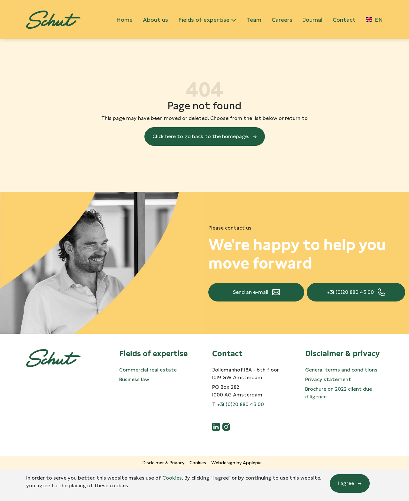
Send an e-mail (250, 292)
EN (374, 19)
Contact (344, 19)
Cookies (197, 462)
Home (124, 19)
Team (253, 19)
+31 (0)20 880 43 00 (350, 292)
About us (155, 19)
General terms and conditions (341, 370)
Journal (312, 19)
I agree (346, 483)
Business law (134, 379)
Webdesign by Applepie (236, 462)
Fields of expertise (203, 19)
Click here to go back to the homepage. (200, 136)
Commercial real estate (148, 370)
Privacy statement (328, 379)
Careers (282, 19)
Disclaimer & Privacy (163, 462)
